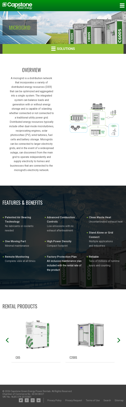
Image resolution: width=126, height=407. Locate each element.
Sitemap (119, 400)
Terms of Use (93, 400)
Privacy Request (73, 400)
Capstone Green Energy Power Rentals (31, 391)
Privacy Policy (54, 400)
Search (107, 400)
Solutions (63, 48)
